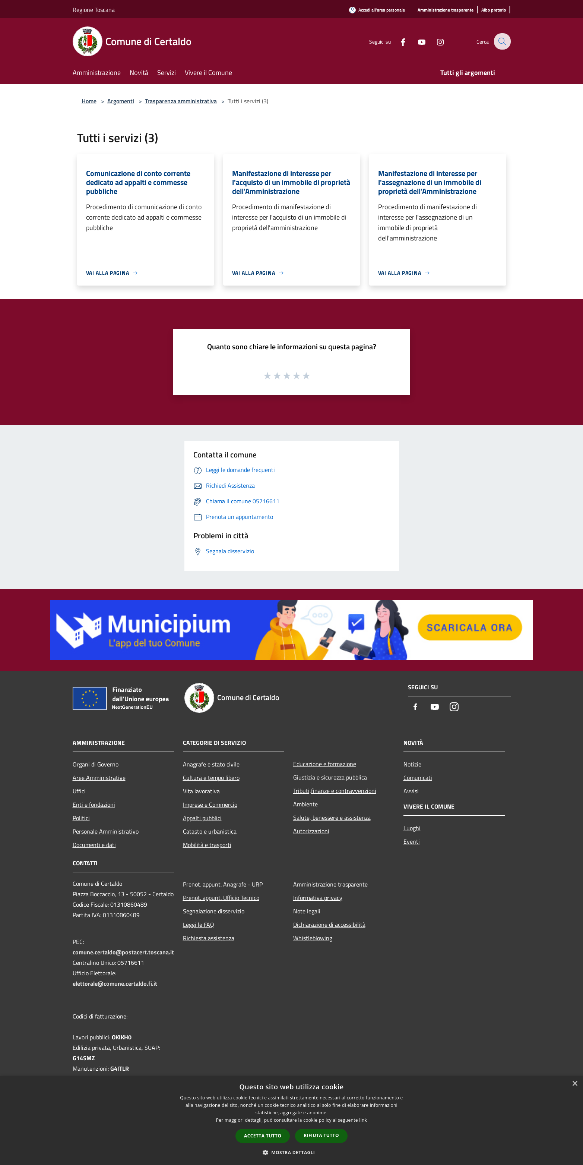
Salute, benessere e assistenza (332, 817)
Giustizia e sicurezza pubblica (330, 777)
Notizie (412, 764)
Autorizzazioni (311, 830)
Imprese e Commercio (210, 804)
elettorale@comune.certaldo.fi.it (115, 983)
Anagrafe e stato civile (211, 764)
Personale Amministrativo (106, 831)
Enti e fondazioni (94, 804)
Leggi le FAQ (198, 924)
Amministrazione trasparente (330, 884)
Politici (81, 817)
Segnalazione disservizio (213, 911)
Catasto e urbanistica (210, 831)
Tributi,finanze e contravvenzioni (334, 790)
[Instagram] (435, 41)
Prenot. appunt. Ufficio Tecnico (221, 897)
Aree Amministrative (99, 777)
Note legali (306, 911)
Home (89, 101)
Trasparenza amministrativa (181, 101)
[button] (291, 1152)
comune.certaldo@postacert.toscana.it (123, 952)
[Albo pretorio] (493, 10)
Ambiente (305, 804)
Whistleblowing (312, 937)
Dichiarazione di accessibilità (329, 924)
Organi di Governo (95, 764)
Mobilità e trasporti (207, 844)
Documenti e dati (94, 844)
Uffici (79, 791)
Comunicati (417, 777)
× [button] (574, 1084)
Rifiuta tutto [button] (321, 1135)
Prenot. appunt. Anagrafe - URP (223, 884)
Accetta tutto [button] (262, 1136)
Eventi (411, 841)
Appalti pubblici (202, 817)
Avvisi (411, 791)
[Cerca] (502, 41)
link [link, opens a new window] (363, 1120)
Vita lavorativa (201, 791)
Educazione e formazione (324, 763)
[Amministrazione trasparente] (445, 10)
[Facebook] (398, 41)
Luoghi (412, 828)
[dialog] (291, 1120)
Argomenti (120, 101)
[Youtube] (416, 41)
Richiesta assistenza (208, 937)
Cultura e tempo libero (211, 777)
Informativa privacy (317, 897)
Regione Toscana (94, 9)
